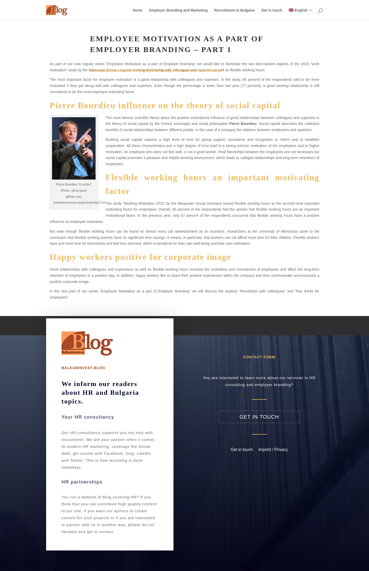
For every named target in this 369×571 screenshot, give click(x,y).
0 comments (210, 70)
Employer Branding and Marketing (178, 10)
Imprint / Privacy (273, 449)
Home (137, 10)
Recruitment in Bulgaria (234, 10)
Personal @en (185, 70)
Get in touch (271, 10)
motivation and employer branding (141, 70)
